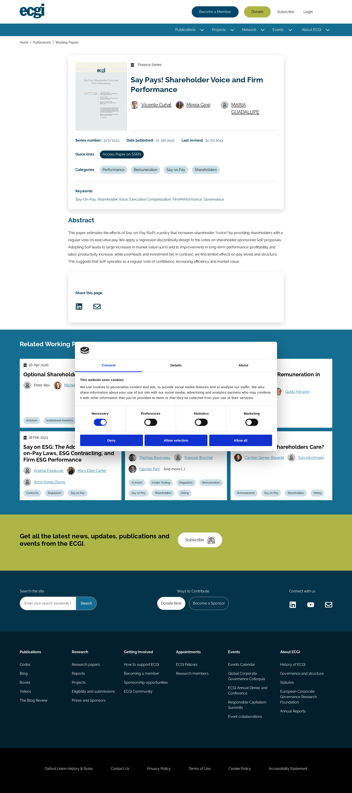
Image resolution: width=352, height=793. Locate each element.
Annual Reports (293, 711)
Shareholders (206, 170)
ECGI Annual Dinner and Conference (247, 690)
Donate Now (171, 603)
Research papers (86, 664)
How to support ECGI (141, 664)
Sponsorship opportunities (146, 682)
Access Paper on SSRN (122, 154)
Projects (219, 30)
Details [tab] (176, 365)
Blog (24, 673)
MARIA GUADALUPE (245, 108)
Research (80, 652)
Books (25, 682)
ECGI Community (138, 691)
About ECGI (311, 30)
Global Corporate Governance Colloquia (246, 676)
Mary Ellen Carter (91, 471)
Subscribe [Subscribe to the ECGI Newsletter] (200, 539)
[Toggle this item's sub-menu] (202, 29)
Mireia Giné (198, 104)
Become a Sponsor (209, 603)
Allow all (240, 440)
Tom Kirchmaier (311, 458)
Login (308, 12)
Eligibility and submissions (93, 691)
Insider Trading (161, 482)
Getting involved (138, 652)
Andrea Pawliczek (48, 471)
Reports (78, 673)
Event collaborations (245, 716)
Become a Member (215, 12)
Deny (111, 440)
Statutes (287, 682)
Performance (113, 170)
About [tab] (243, 365)
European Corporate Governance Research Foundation (298, 696)
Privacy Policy (159, 769)
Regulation (54, 493)
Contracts (32, 493)
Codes (25, 664)
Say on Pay (176, 170)
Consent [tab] (109, 365)
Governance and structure (302, 673)
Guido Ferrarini (297, 392)
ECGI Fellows (187, 664)
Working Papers (67, 42)
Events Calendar (241, 664)
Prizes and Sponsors (89, 700)
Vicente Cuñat (156, 104)
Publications (185, 30)
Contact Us (120, 769)
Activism (31, 420)
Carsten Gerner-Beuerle (264, 458)
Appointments (188, 652)
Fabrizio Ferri (149, 469)
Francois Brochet (199, 458)
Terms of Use (200, 769)
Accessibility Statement (288, 769)
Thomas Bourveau (154, 458)
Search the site (32, 591)
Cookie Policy (240, 769)
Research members (192, 673)
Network (249, 30)
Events (278, 30)
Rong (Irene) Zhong (49, 482)
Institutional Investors (59, 420)
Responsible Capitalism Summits (247, 705)
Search (324, 12)
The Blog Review (34, 700)
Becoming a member (141, 673)
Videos (25, 691)
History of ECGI (292, 664)
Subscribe (285, 12)
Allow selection (176, 440)
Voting (185, 493)
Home (24, 42)
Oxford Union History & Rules (69, 769)
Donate (257, 12)
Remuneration (145, 170)
